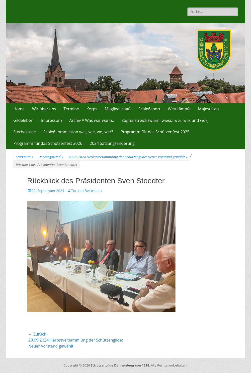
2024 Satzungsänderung (112, 143)
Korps (91, 109)
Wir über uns (44, 109)
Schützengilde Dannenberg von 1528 (120, 365)
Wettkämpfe (179, 109)
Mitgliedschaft (118, 109)
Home (19, 109)
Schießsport (149, 109)
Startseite (24, 157)
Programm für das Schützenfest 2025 (155, 132)
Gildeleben (23, 120)
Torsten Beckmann (86, 190)
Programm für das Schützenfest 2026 (48, 143)
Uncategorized (50, 157)
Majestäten (208, 109)
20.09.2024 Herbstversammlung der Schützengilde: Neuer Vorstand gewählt (128, 157)
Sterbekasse (24, 132)
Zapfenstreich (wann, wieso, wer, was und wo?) (165, 120)
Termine (71, 109)
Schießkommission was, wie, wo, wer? (78, 132)
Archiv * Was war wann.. (91, 120)
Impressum (51, 120)
